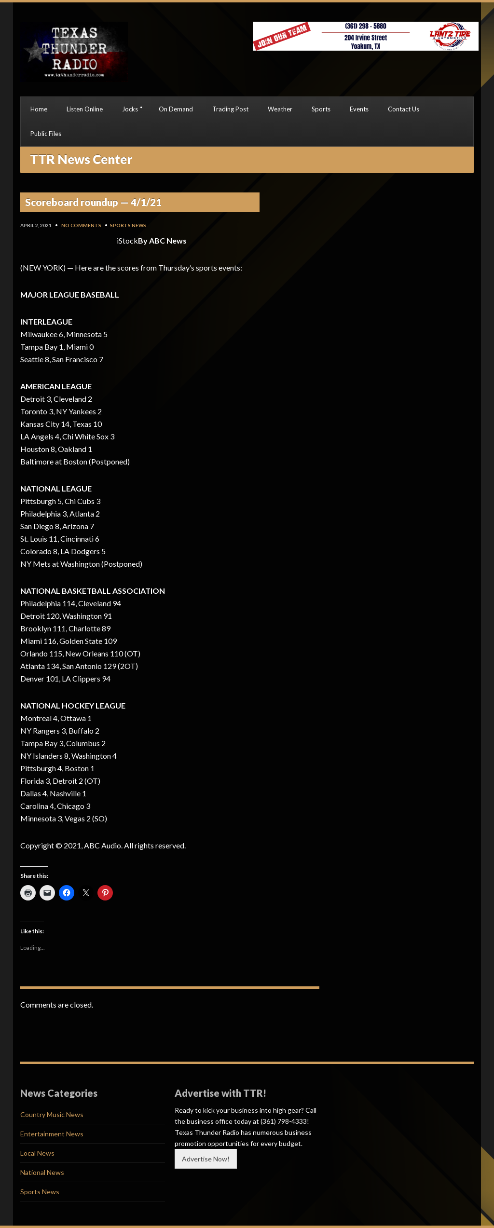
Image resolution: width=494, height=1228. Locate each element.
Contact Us (403, 109)
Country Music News (51, 1114)
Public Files (45, 133)
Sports (321, 109)
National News (42, 1172)
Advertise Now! (206, 1159)
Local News (37, 1153)
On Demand (176, 109)
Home (38, 109)
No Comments (81, 225)
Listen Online (85, 109)
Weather (280, 109)
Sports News (128, 225)
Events (359, 109)
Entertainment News (51, 1134)
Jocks (130, 109)
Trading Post (230, 109)
